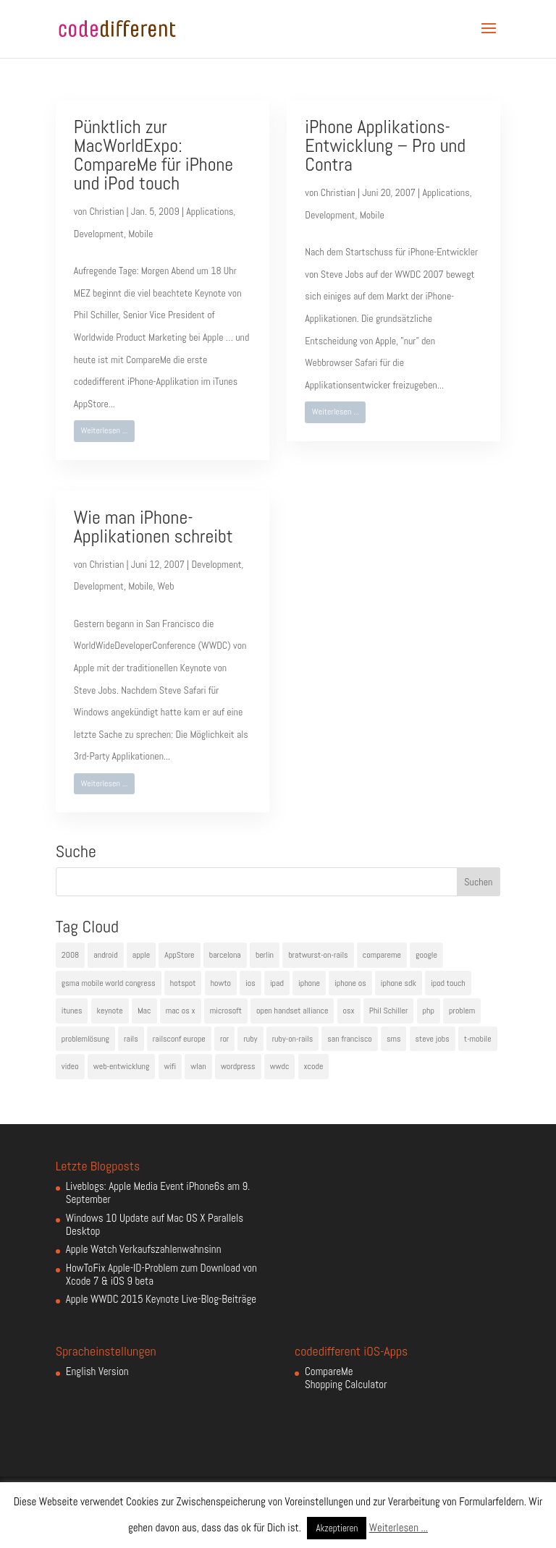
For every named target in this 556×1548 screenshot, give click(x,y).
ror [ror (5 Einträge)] (224, 1039)
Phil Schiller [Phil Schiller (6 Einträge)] (388, 1010)
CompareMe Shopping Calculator (346, 1377)
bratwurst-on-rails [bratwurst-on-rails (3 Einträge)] (318, 955)
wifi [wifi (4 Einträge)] (170, 1066)
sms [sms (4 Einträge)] (394, 1039)
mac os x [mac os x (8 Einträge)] (180, 1010)
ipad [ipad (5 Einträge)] (277, 983)
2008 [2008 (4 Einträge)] (70, 955)
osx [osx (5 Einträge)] (349, 1010)
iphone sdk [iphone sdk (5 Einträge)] (398, 983)
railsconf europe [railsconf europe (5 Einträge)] (179, 1039)
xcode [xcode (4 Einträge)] (314, 1066)
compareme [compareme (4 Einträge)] (382, 955)
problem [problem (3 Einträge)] (462, 1010)
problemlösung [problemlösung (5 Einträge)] (85, 1039)
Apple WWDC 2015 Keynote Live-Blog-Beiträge (161, 1299)
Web (166, 585)
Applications (209, 211)
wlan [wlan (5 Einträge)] (198, 1066)
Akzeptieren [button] (337, 1528)
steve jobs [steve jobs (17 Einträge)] (433, 1039)
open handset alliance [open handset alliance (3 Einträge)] (292, 1010)
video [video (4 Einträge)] (70, 1066)
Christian (106, 211)
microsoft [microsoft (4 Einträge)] (226, 1010)
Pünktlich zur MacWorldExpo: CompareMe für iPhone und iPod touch (153, 155)
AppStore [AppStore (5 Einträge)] (179, 955)
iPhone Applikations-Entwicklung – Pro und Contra (385, 146)
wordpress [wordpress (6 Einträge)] (238, 1066)
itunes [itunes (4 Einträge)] (72, 1010)
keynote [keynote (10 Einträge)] (110, 1010)
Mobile (140, 233)
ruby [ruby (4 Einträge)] (250, 1039)
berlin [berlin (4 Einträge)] (265, 955)
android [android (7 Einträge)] (105, 955)
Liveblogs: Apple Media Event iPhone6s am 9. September (158, 1192)
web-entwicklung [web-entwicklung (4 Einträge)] (121, 1066)
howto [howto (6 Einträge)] (221, 983)
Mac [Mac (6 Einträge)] (144, 1010)
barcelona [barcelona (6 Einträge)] (225, 955)
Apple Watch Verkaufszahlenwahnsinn (144, 1249)
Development (99, 233)
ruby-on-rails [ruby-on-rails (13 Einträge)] (292, 1039)
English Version (97, 1371)
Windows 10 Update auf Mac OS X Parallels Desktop (154, 1224)
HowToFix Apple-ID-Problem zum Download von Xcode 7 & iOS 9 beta (161, 1274)
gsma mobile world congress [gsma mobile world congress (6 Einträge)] (109, 983)
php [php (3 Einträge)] (428, 1010)
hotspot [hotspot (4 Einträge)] (183, 983)
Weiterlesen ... (103, 430)
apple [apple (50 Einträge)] (141, 955)
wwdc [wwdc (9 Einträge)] (280, 1066)
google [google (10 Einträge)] (426, 955)
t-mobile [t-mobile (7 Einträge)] (478, 1039)
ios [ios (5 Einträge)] (250, 983)
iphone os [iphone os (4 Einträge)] (350, 983)
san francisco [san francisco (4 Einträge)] (349, 1039)
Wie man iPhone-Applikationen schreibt (153, 527)
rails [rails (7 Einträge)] (131, 1039)
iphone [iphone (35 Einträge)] (309, 983)
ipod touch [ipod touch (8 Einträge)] (448, 983)
